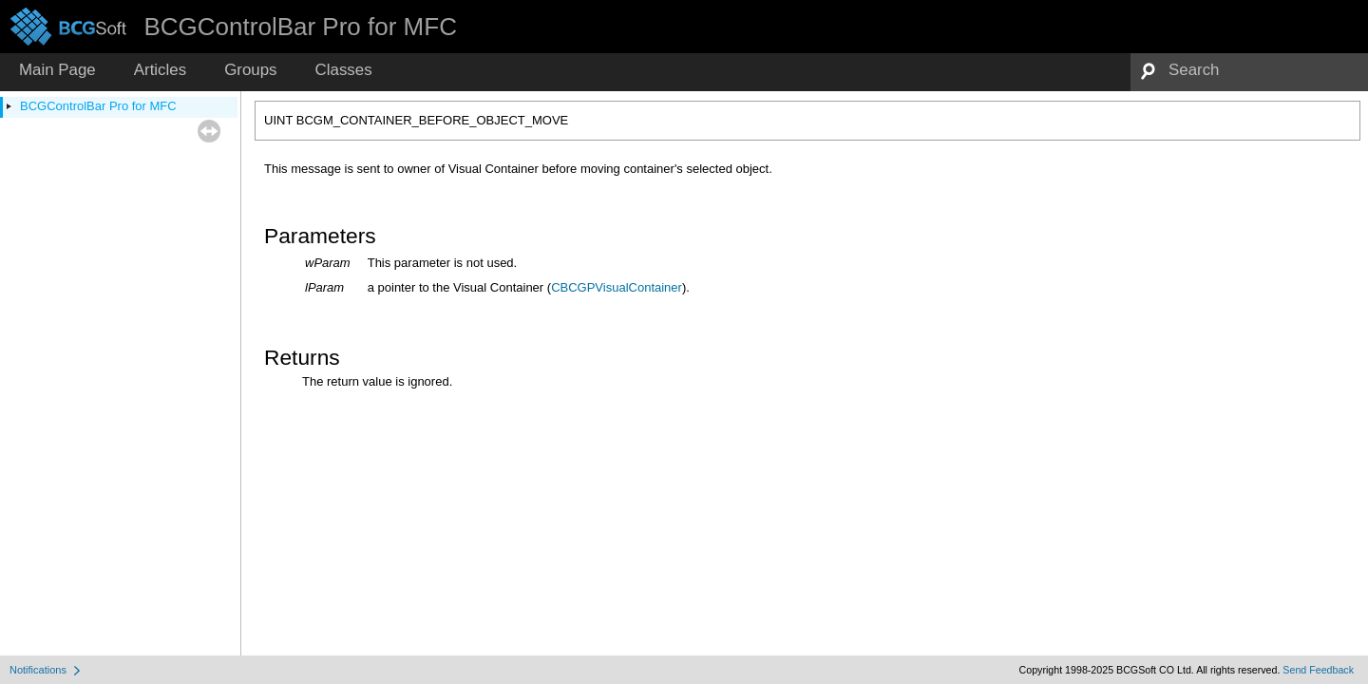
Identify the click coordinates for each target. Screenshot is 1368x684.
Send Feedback (1318, 669)
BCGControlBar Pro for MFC (98, 106)
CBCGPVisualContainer (616, 287)
